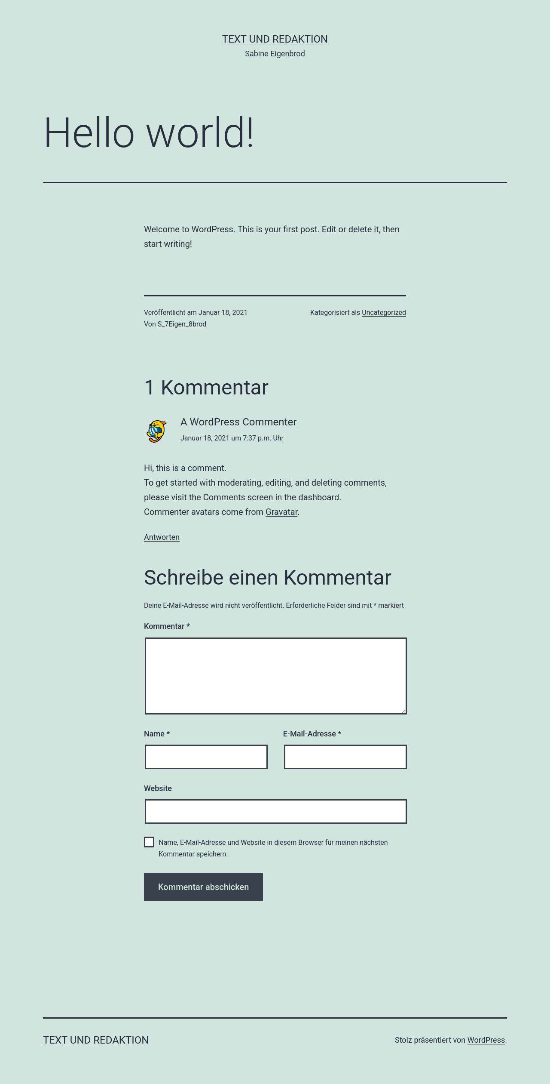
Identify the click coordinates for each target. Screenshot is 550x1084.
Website (158, 788)
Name (157, 733)
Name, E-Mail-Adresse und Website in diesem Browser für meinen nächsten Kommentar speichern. (273, 848)
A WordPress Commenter (238, 422)
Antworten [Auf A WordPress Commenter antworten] (162, 537)
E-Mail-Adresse (312, 733)
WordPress (486, 1039)
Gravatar (281, 512)
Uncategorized (384, 312)
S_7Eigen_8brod (182, 324)
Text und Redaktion (275, 39)
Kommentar (167, 626)
